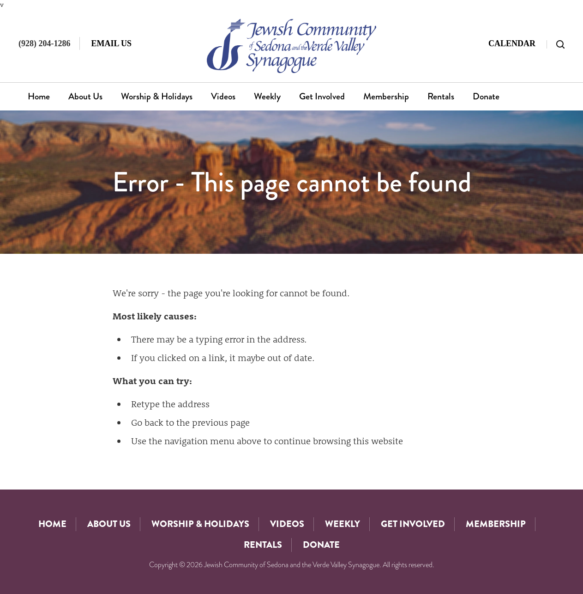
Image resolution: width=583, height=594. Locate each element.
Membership (386, 96)
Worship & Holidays (156, 96)
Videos (223, 96)
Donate (486, 96)
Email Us (111, 43)
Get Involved (322, 96)
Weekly (267, 96)
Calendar (511, 43)
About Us (85, 96)
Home (39, 96)
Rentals (440, 96)
